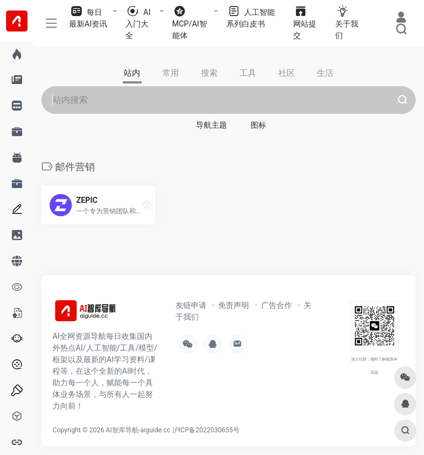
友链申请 (191, 305)
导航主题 (211, 125)
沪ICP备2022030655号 (206, 430)
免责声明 (233, 305)
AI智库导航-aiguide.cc (138, 430)
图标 (258, 125)
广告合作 (276, 305)
